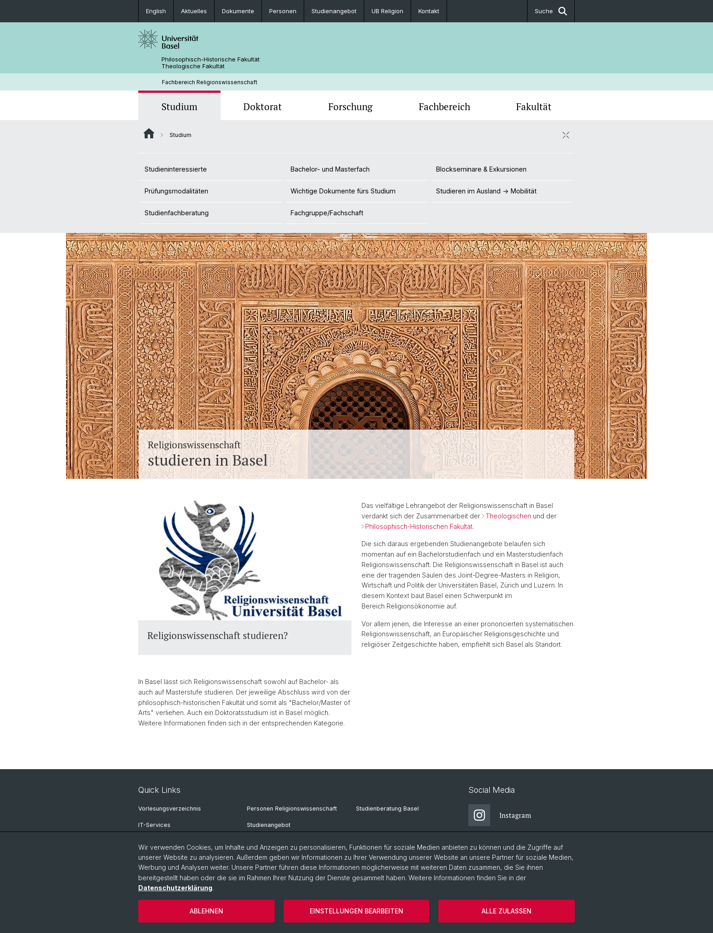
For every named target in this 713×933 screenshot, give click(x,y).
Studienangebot (333, 11)
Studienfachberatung (177, 213)
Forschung (350, 106)
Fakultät (534, 106)
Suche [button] (551, 11)
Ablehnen (206, 911)
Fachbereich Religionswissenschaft (209, 82)
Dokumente (238, 11)
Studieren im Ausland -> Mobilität (486, 191)
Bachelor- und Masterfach (330, 169)
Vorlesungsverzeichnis (169, 808)
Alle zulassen (507, 911)
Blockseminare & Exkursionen (481, 169)
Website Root (149, 133)
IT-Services (154, 824)
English (156, 11)
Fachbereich (444, 106)
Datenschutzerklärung (175, 888)
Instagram (499, 815)
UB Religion (387, 11)
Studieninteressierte (176, 169)
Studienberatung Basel (387, 808)
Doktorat (262, 106)
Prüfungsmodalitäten (176, 191)
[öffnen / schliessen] (566, 135)
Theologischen (508, 516)
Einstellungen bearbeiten (356, 911)
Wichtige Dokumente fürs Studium (343, 191)
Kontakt (428, 11)
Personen (282, 11)
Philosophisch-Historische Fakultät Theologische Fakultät (210, 63)
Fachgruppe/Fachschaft (327, 213)
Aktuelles (194, 11)
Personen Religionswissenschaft (292, 808)
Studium (179, 106)
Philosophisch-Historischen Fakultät (418, 526)
